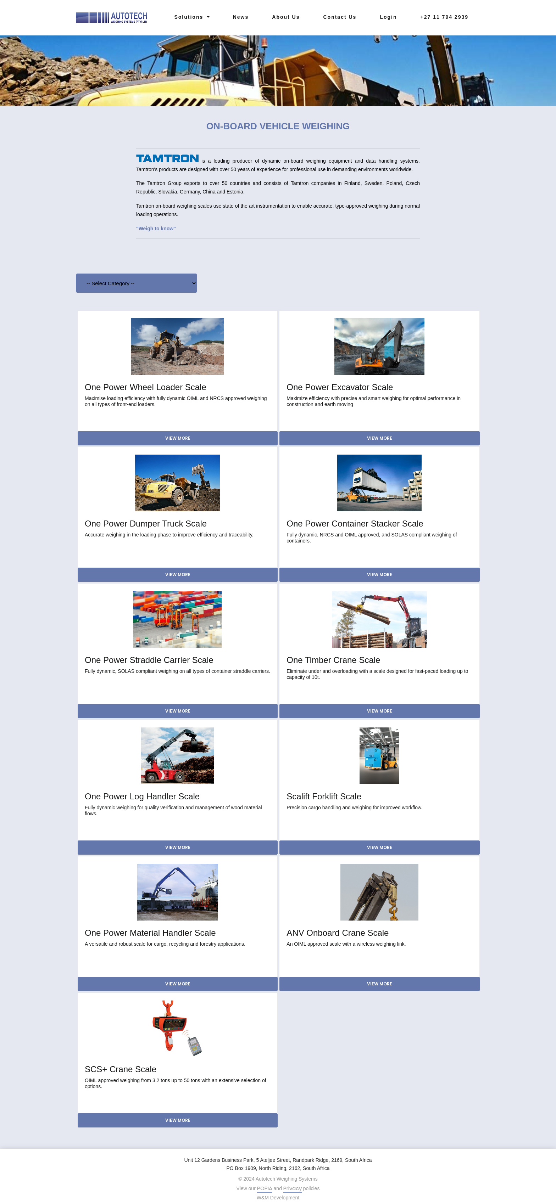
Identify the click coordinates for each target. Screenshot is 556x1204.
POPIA (264, 1188)
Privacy (292, 1188)
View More (177, 438)
